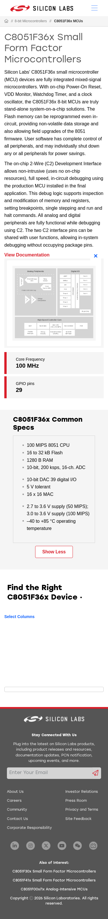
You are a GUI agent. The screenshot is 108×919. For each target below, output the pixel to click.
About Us (15, 792)
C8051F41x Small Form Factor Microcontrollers (54, 880)
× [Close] (96, 256)
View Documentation (27, 254)
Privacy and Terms (81, 810)
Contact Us (17, 819)
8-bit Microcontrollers (31, 21)
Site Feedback (78, 819)
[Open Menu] (94, 7)
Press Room (76, 801)
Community (17, 810)
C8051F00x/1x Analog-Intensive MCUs (54, 889)
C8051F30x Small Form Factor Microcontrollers (54, 871)
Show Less (54, 551)
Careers (14, 801)
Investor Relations (81, 792)
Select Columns (19, 616)
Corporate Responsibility (29, 828)
